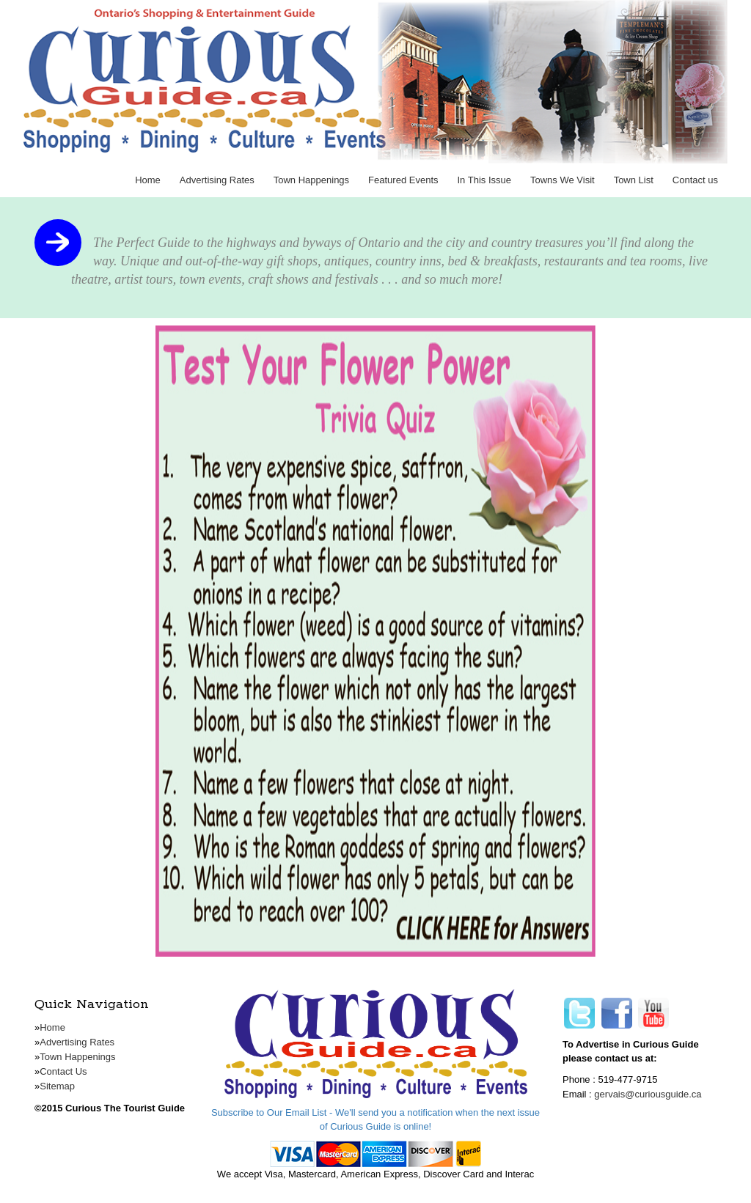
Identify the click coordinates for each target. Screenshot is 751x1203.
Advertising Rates (217, 179)
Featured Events (403, 179)
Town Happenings (311, 179)
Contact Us (63, 1071)
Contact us (695, 179)
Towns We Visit (562, 179)
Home (148, 179)
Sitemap (57, 1086)
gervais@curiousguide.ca (647, 1094)
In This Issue (484, 179)
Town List (633, 179)
